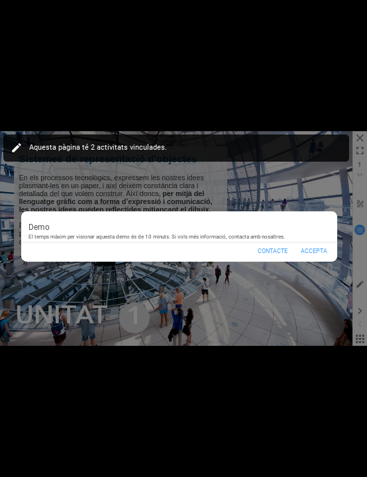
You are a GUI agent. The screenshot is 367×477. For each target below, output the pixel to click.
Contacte (273, 251)
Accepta (314, 251)
